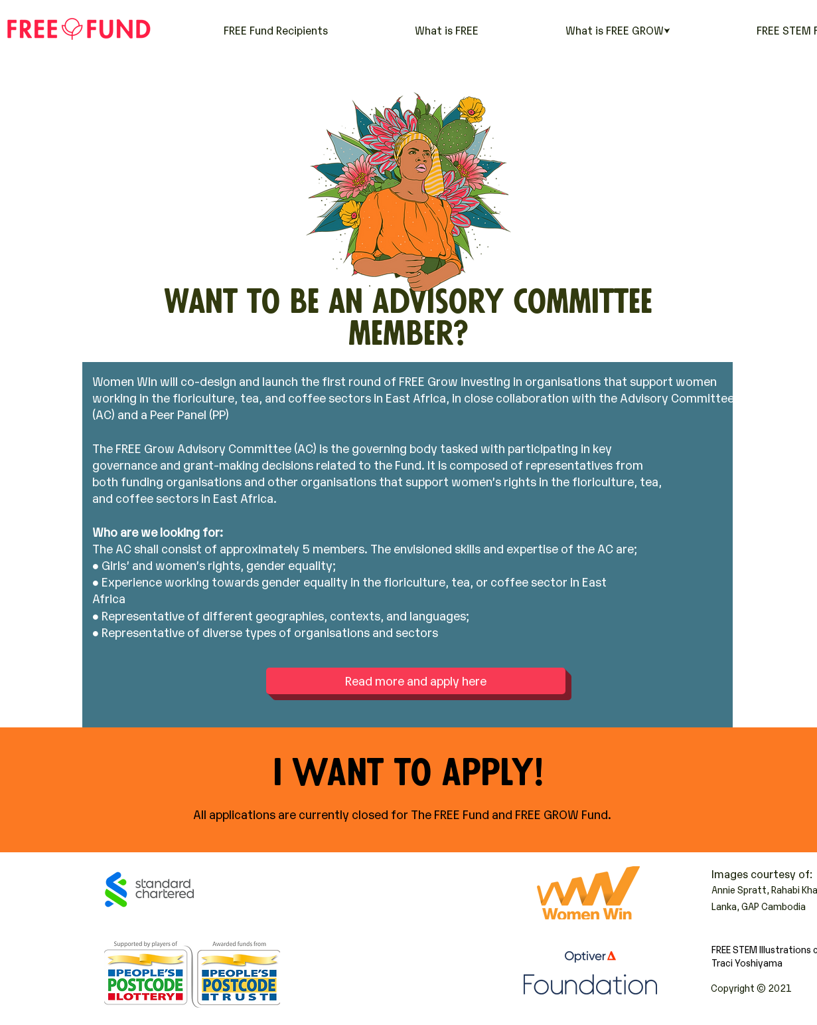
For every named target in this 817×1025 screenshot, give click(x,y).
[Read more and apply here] (415, 681)
